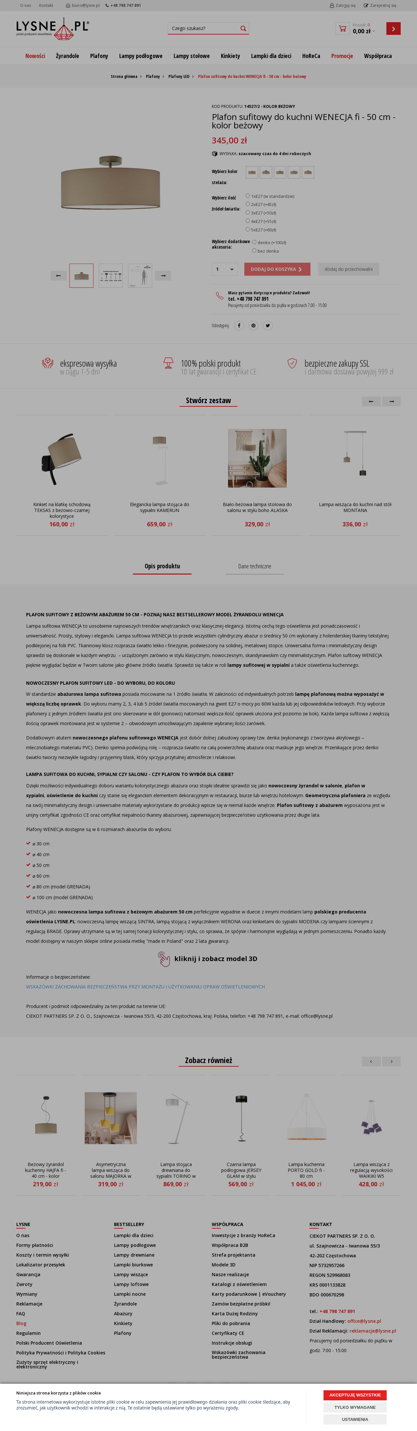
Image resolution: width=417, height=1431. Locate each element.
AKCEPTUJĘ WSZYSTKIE (355, 1395)
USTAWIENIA (355, 1419)
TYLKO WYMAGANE (355, 1407)
